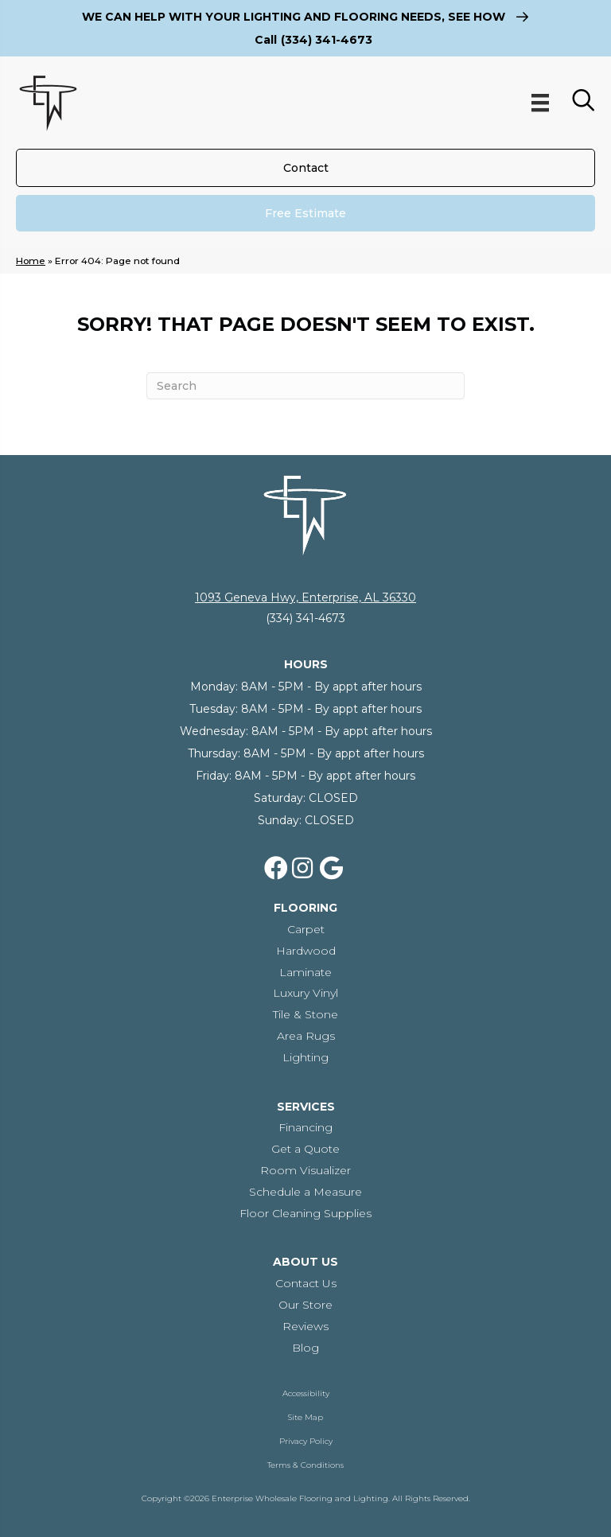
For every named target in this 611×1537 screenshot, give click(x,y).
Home (30, 261)
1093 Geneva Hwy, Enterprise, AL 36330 (305, 597)
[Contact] (305, 168)
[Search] (305, 385)
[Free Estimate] (305, 213)
